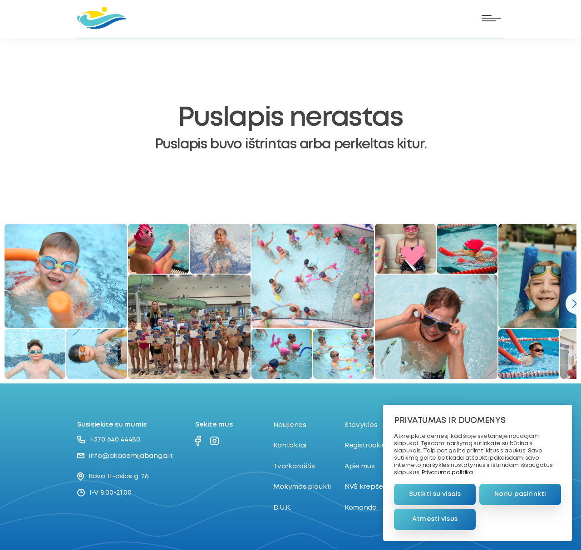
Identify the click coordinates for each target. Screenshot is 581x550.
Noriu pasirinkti (520, 494)
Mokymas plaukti (302, 487)
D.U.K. (282, 508)
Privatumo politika (447, 472)
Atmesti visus (435, 519)
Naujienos (289, 425)
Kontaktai (289, 445)
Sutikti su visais (435, 494)
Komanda (361, 508)
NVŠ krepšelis (367, 487)
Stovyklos (361, 425)
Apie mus (360, 466)
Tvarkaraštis (294, 466)
